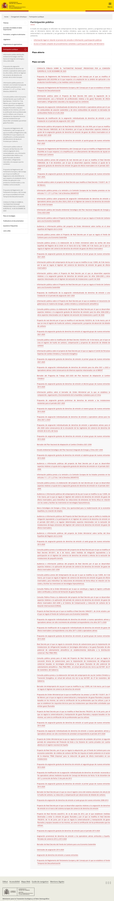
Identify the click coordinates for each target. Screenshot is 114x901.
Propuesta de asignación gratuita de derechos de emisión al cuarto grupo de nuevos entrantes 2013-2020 (73, 724)
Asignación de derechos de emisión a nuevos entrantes (57, 855)
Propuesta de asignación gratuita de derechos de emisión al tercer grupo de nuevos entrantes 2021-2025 (73, 255)
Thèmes (5, 23)
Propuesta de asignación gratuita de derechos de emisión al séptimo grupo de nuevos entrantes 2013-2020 (73, 456)
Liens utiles (7, 231)
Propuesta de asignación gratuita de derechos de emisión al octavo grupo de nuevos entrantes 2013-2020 (73, 437)
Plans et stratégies (9, 216)
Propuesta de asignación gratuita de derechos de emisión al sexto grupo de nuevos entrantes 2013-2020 (73, 542)
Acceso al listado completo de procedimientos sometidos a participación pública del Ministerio (69, 44)
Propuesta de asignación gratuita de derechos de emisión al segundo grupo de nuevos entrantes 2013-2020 (73, 765)
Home (6, 17)
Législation (6, 39)
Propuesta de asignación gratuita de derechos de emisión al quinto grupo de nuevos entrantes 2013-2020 (73, 637)
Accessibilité (14, 881)
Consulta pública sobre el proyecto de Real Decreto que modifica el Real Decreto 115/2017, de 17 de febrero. (73, 183)
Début (5, 881)
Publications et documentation (13, 221)
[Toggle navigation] (109, 5)
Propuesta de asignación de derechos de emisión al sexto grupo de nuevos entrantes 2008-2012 (72, 800)
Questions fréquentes (10, 226)
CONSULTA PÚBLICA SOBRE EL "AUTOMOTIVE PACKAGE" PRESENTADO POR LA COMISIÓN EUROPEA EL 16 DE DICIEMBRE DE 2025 (73, 69)
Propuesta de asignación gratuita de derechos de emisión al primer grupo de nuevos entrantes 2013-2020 (73, 785)
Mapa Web (25, 881)
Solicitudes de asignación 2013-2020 (50, 850)
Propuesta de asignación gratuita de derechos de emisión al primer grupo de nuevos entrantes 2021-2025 (73, 360)
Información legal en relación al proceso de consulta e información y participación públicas (68, 40)
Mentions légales (57, 881)
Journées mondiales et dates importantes (12, 29)
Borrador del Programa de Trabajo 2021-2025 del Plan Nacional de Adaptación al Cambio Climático (73, 377)
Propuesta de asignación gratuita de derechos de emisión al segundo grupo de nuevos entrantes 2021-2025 (73, 332)
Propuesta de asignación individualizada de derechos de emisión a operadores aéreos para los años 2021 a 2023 (73, 418)
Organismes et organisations (12, 44)
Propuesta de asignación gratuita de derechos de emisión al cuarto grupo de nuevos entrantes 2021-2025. (73, 175)
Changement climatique (19, 17)
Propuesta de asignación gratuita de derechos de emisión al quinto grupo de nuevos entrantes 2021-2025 (73, 141)
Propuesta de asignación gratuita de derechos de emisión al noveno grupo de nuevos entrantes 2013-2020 (73, 410)
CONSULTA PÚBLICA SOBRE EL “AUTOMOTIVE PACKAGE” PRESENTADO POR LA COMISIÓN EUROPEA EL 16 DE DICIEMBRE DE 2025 (14, 206)
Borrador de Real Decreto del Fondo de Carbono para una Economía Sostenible (66, 844)
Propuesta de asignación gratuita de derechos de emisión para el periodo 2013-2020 (68, 831)
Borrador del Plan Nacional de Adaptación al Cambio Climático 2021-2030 (64, 444)
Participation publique (36, 17)
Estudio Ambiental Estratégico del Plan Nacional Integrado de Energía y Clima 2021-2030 (70, 450)
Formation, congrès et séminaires (14, 34)
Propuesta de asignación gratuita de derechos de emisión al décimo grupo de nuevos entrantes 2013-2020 (73, 385)
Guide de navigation (40, 881)
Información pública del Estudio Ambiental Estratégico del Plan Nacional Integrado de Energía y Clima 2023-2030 (13, 57)
